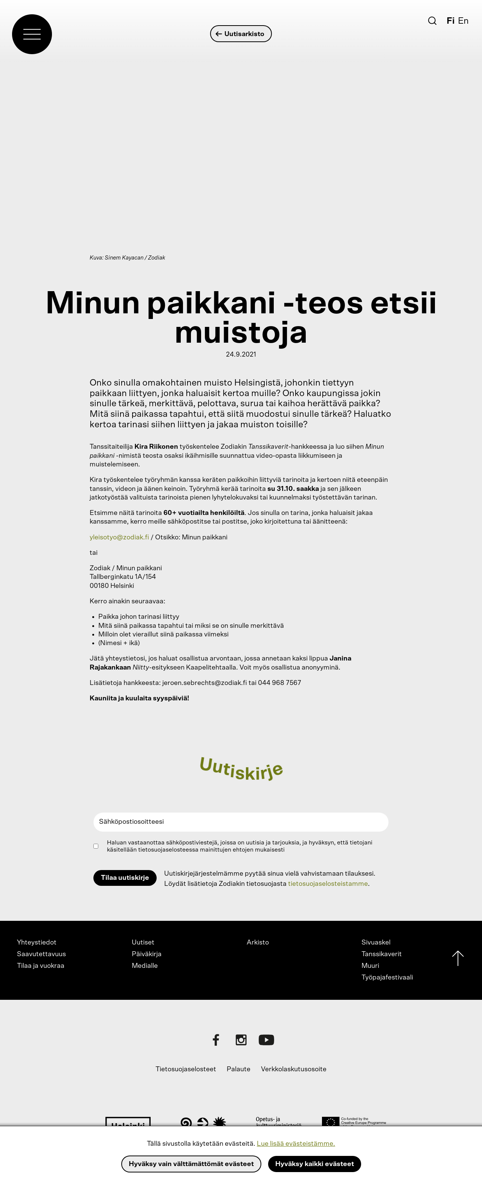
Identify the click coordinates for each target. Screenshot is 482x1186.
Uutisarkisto (240, 34)
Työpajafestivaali (387, 977)
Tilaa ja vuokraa (40, 966)
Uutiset (143, 942)
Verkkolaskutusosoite (293, 1069)
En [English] (463, 21)
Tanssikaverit (382, 954)
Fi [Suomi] (451, 21)
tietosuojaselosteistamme (328, 884)
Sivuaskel (376, 942)
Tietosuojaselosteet (186, 1069)
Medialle (145, 966)
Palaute (238, 1069)
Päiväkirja (147, 954)
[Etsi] (432, 21)
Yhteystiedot (36, 942)
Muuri (370, 966)
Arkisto (258, 942)
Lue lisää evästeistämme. (296, 1143)
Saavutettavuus (41, 954)
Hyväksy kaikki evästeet (314, 1164)
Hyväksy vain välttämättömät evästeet (191, 1164)
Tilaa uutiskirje (125, 878)
